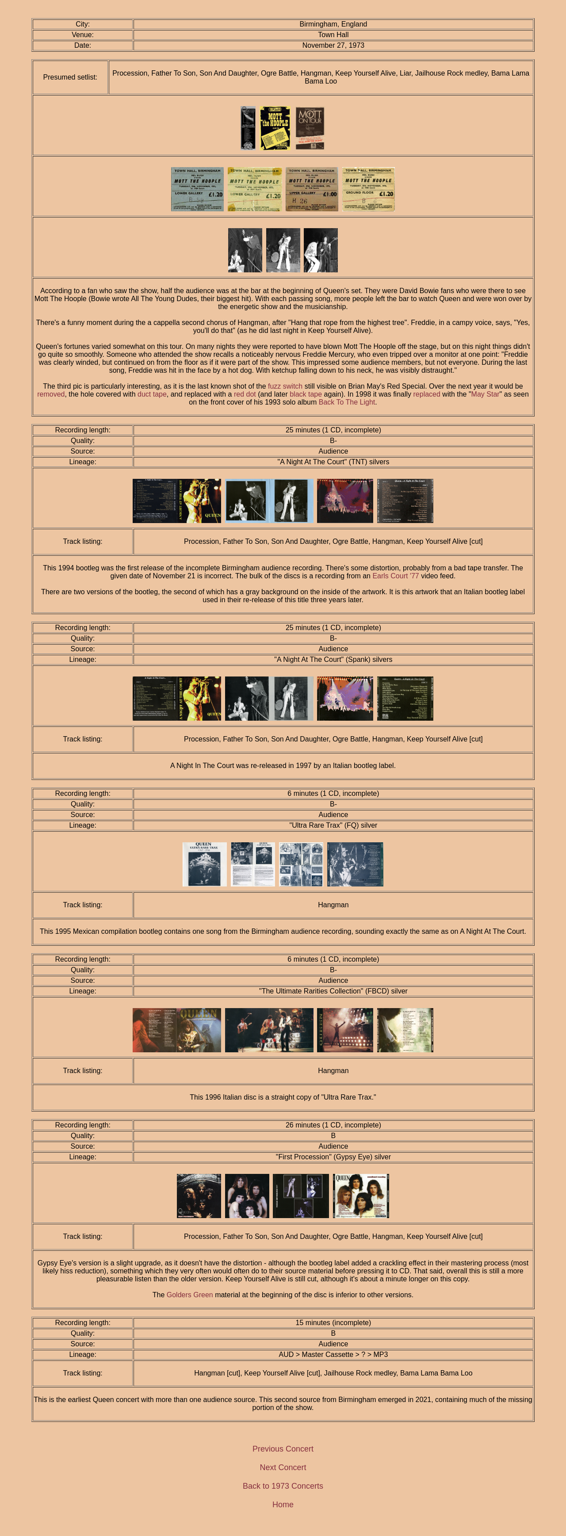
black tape (306, 394)
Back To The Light (347, 402)
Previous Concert (283, 1448)
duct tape (152, 394)
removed (51, 394)
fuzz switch (285, 386)
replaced (426, 394)
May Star (485, 394)
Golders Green (190, 1295)
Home (283, 1504)
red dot (245, 394)
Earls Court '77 (395, 576)
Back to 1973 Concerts (283, 1486)
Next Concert (283, 1467)
